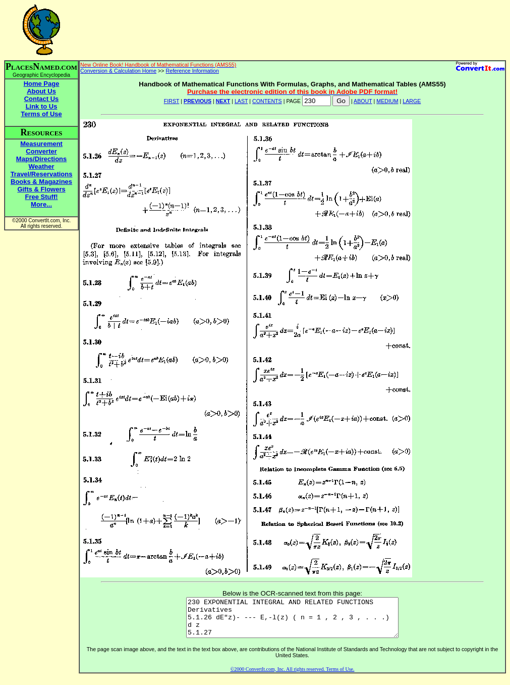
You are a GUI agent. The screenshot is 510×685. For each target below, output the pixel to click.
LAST (241, 101)
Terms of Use (41, 114)
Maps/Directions (41, 159)
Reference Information (192, 71)
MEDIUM (387, 101)
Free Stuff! (41, 197)
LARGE (412, 101)
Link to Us (42, 106)
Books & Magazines (41, 181)
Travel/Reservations (42, 174)
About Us (41, 91)
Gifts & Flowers (41, 189)
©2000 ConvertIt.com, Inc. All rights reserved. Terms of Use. (293, 676)
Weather (41, 166)
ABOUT (363, 101)
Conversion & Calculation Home (118, 71)
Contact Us (41, 99)
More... (41, 204)
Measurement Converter (41, 147)
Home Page (42, 83)
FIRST (172, 101)
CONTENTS (267, 101)
